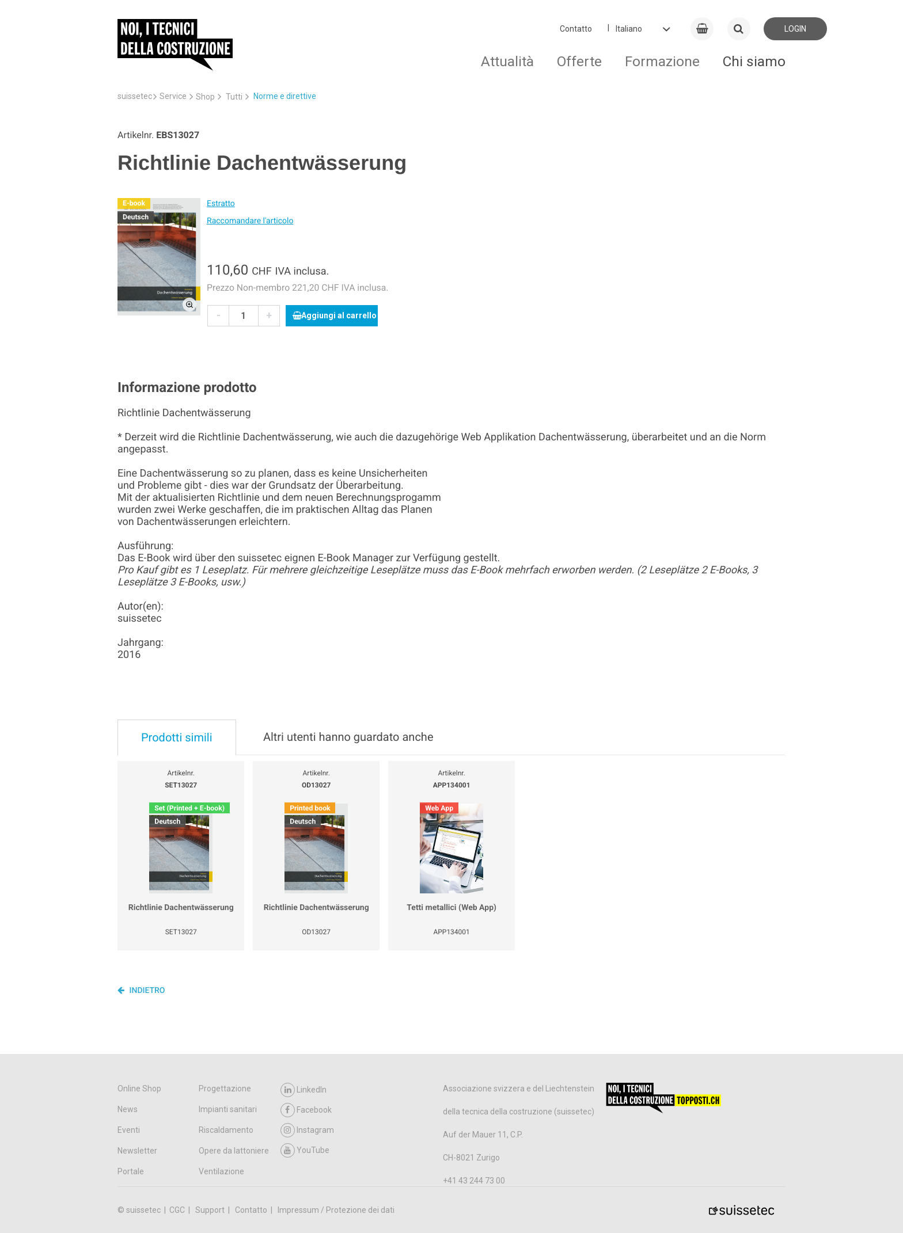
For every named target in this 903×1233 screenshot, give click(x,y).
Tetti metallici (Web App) (451, 907)
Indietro (141, 990)
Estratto (221, 203)
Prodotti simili (177, 737)
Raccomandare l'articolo (250, 221)
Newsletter (137, 1150)
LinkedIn (303, 1090)
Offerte (579, 61)
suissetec (134, 96)
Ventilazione (221, 1171)
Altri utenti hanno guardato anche (348, 737)
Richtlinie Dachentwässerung (181, 907)
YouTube (304, 1150)
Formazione (662, 61)
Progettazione (225, 1088)
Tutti (234, 96)
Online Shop (139, 1088)
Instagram (307, 1130)
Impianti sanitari (228, 1109)
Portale (130, 1171)
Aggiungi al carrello (335, 315)
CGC (178, 1210)
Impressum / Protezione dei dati (336, 1210)
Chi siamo (754, 61)
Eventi (128, 1130)
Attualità (507, 61)
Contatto (576, 28)
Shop (205, 96)
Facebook (306, 1110)
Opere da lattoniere (234, 1150)
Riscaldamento (226, 1130)
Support (210, 1210)
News (127, 1109)
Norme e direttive (284, 96)
